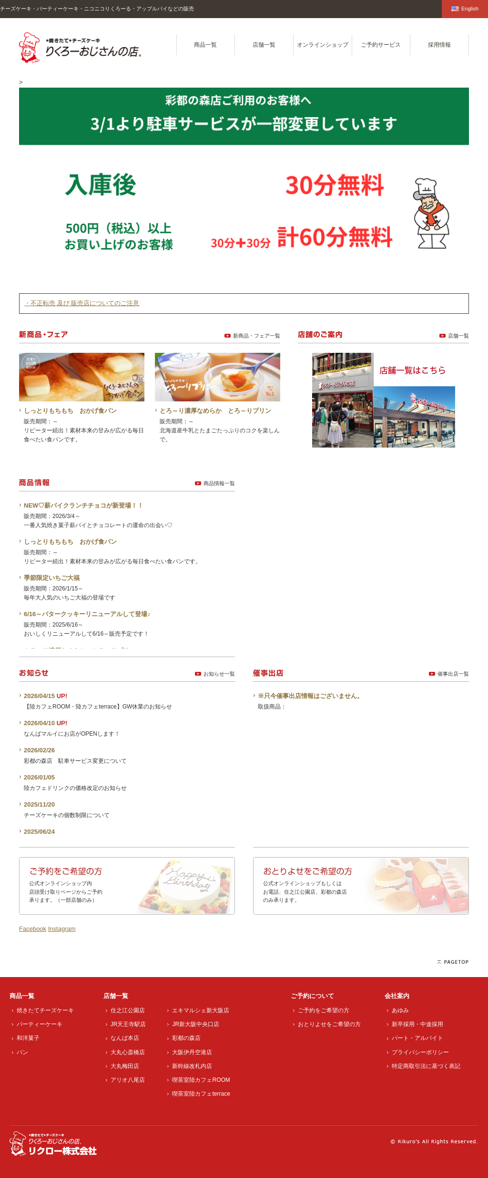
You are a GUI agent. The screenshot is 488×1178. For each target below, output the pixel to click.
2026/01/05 (39, 777)
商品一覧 (205, 44)
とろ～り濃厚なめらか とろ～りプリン (215, 410)
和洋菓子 (28, 1038)
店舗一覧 (264, 44)
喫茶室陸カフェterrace (201, 1093)
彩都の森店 (186, 1038)
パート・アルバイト (417, 1038)
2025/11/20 (39, 804)
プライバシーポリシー (420, 1052)
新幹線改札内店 (192, 1066)
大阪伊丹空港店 (192, 1052)
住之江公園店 (128, 1010)
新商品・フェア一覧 (256, 336)
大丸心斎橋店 (128, 1052)
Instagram (62, 928)
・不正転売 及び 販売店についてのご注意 (81, 303)
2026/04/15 (39, 695)
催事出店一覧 (453, 674)
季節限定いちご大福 (52, 577)
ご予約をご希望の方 (323, 1010)
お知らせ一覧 (219, 674)
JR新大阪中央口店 (195, 1024)
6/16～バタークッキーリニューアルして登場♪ (87, 614)
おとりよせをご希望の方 (329, 1024)
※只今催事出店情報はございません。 (310, 695)
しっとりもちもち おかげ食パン (70, 410)
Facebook (32, 928)
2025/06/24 (39, 831)
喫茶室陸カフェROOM (201, 1080)
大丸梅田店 (125, 1066)
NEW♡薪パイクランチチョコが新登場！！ (83, 505)
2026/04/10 (39, 723)
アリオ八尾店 (128, 1080)
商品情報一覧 (219, 483)
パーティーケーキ (39, 1024)
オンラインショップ (322, 44)
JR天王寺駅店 (128, 1024)
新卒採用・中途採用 (417, 1024)
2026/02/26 (39, 750)
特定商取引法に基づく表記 (426, 1066)
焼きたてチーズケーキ (45, 1010)
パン (22, 1052)
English (464, 8)
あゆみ (400, 1010)
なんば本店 (125, 1038)
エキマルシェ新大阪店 (200, 1010)
